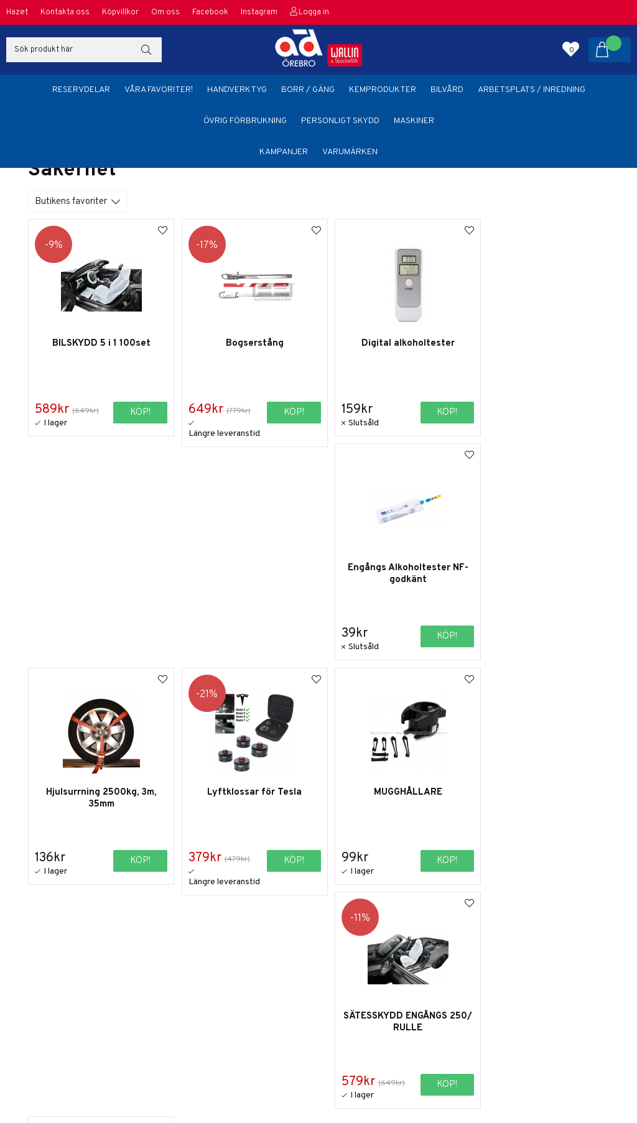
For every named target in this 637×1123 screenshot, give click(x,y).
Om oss (165, 12)
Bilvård (446, 90)
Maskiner (414, 121)
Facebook (210, 12)
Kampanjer (283, 152)
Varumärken (350, 152)
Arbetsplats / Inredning (531, 90)
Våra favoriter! (158, 90)
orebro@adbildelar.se (514, 1057)
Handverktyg (237, 90)
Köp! (429, 412)
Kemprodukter (382, 90)
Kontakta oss (65, 12)
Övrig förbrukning (245, 121)
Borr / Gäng (308, 90)
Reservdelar (81, 90)
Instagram (259, 12)
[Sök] (84, 49)
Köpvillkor (120, 12)
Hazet (17, 12)
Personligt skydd (340, 121)
